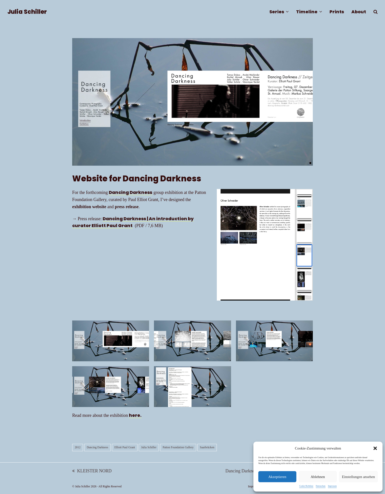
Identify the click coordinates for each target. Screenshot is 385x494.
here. (135, 415)
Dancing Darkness (130, 192)
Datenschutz (321, 486)
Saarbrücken (207, 447)
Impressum (332, 486)
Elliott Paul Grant (124, 447)
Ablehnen (318, 477)
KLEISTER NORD (92, 471)
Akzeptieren (277, 477)
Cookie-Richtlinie (306, 486)
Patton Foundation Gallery (178, 447)
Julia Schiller (27, 12)
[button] (375, 448)
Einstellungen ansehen (358, 477)
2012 (78, 447)
